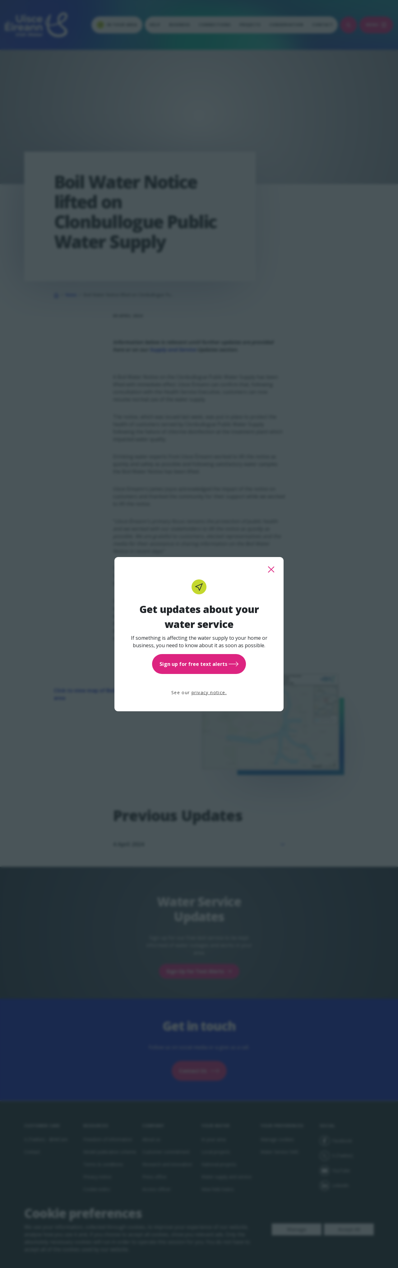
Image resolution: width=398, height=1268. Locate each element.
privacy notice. (209, 692)
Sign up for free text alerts (199, 664)
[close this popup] (271, 569)
